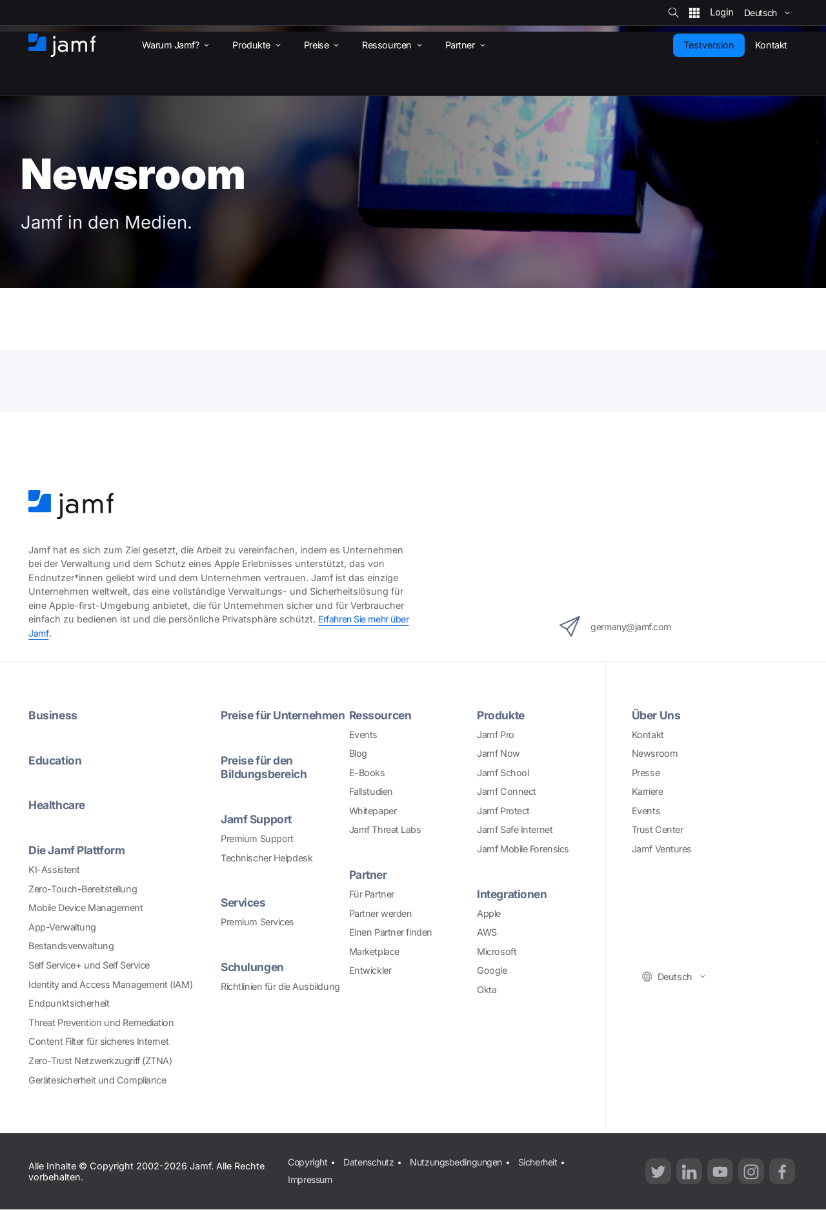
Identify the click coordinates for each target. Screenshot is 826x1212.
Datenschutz (371, 1160)
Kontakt (648, 733)
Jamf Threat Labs (385, 828)
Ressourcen (381, 714)
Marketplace (374, 950)
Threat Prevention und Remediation (101, 1020)
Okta (486, 988)
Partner (369, 874)
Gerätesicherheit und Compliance (97, 1078)
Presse (646, 771)
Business (52, 714)
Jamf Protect (503, 810)
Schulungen (253, 978)
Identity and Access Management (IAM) (110, 982)
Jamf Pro (495, 733)
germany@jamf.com (618, 625)
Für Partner (371, 892)
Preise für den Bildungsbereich (264, 780)
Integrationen (513, 892)
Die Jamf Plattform (77, 849)
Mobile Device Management (85, 906)
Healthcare (58, 804)
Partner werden (380, 912)
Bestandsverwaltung (71, 944)
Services (244, 914)
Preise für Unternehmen (258, 721)
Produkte (501, 714)
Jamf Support (257, 832)
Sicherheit (547, 1160)
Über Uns (656, 714)
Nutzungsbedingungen (462, 1160)
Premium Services (257, 934)
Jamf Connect (506, 790)
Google (492, 968)
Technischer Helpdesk (266, 870)
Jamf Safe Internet (514, 828)
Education (55, 759)
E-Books (367, 771)
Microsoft (496, 950)
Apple (489, 912)
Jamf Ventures (662, 848)
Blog (358, 752)
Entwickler (370, 968)
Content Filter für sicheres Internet (98, 1039)
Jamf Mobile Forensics (523, 848)
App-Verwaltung (62, 924)
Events (363, 733)
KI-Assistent (54, 868)
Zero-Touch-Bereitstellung (82, 886)
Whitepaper (373, 810)
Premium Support (257, 850)
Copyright (307, 1160)
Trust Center (657, 828)
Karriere (647, 790)
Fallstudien (371, 790)
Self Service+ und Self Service (89, 963)
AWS (487, 930)
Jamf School (503, 771)
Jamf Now (498, 752)
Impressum (310, 1176)
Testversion (708, 44)
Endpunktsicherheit (68, 1001)
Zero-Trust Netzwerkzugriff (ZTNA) (100, 1058)
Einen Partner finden (390, 930)
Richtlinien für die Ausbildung (280, 997)
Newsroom (655, 752)
